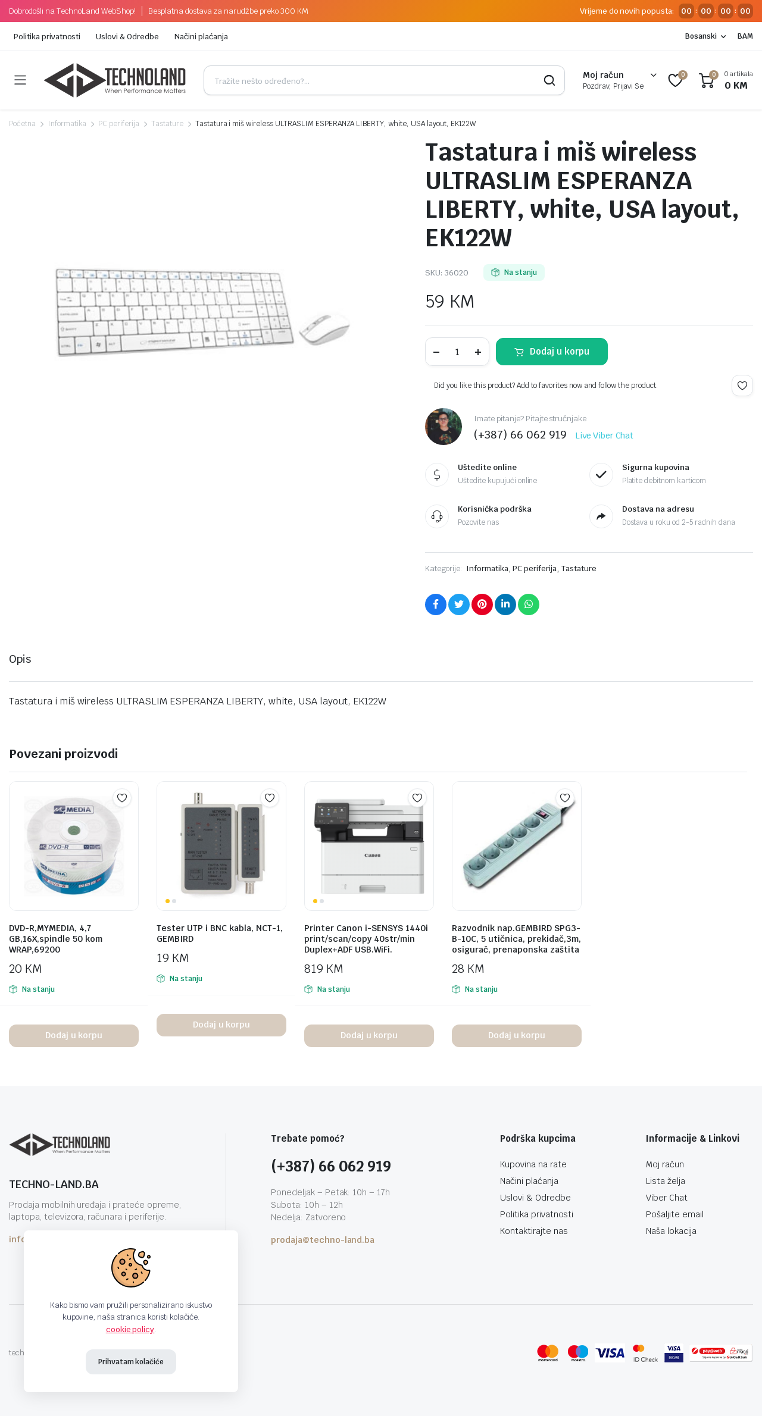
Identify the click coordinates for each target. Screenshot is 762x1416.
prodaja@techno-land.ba (322, 1240)
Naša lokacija (671, 1231)
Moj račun (665, 1164)
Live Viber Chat (605, 435)
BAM (745, 36)
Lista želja (665, 1181)
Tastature (167, 124)
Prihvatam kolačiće (131, 1362)
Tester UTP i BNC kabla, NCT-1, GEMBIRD (220, 933)
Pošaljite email (675, 1214)
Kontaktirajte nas (534, 1231)
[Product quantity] (457, 351)
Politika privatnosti (47, 37)
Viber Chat (667, 1197)
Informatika (67, 124)
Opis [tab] (20, 659)
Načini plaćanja (201, 37)
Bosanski (701, 36)
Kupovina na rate (533, 1164)
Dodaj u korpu (559, 351)
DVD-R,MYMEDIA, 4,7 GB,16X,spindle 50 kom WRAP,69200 (55, 939)
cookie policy (130, 1329)
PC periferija (118, 124)
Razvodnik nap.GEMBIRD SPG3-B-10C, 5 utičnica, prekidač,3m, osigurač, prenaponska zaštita (516, 939)
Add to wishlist (742, 385)
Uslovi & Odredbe (127, 37)
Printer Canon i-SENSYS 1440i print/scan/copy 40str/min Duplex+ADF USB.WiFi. (366, 939)
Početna (22, 124)
